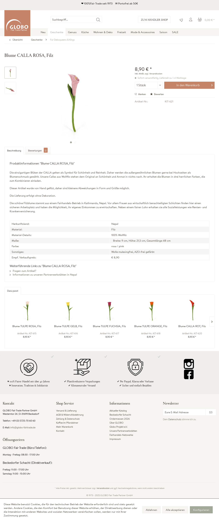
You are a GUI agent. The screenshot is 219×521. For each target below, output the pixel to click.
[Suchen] (98, 19)
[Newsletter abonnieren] (210, 412)
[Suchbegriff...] (76, 19)
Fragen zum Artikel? (23, 271)
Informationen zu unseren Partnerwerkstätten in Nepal (43, 274)
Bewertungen (38, 150)
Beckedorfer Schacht (120, 414)
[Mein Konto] (191, 19)
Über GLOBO (116, 422)
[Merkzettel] (180, 19)
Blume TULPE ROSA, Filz (26, 326)
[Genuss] (72, 32)
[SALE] (175, 32)
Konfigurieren (201, 510)
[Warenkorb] (206, 19)
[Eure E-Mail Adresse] (184, 412)
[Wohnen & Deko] (103, 32)
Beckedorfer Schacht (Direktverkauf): (27, 463)
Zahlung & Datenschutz (68, 419)
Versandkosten (102, 488)
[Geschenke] (57, 32)
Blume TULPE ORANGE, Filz (150, 326)
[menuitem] (102, 19)
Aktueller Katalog (118, 410)
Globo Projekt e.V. (118, 426)
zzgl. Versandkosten (153, 73)
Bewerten (157, 94)
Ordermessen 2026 (119, 419)
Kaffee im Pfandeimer (67, 422)
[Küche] (85, 32)
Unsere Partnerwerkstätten (123, 431)
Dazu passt (12, 291)
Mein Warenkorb (64, 426)
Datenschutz (174, 419)
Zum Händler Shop (154, 20)
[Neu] (43, 32)
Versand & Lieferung (66, 410)
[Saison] (163, 32)
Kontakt (60, 431)
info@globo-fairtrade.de (22, 427)
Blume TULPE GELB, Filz (68, 326)
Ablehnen (151, 510)
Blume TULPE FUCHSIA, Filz (109, 326)
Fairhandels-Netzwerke (121, 435)
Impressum (115, 439)
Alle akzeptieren (175, 510)
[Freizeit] (121, 32)
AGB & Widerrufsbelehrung (70, 414)
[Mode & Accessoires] (142, 32)
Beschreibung (14, 150)
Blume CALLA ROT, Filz (192, 326)
